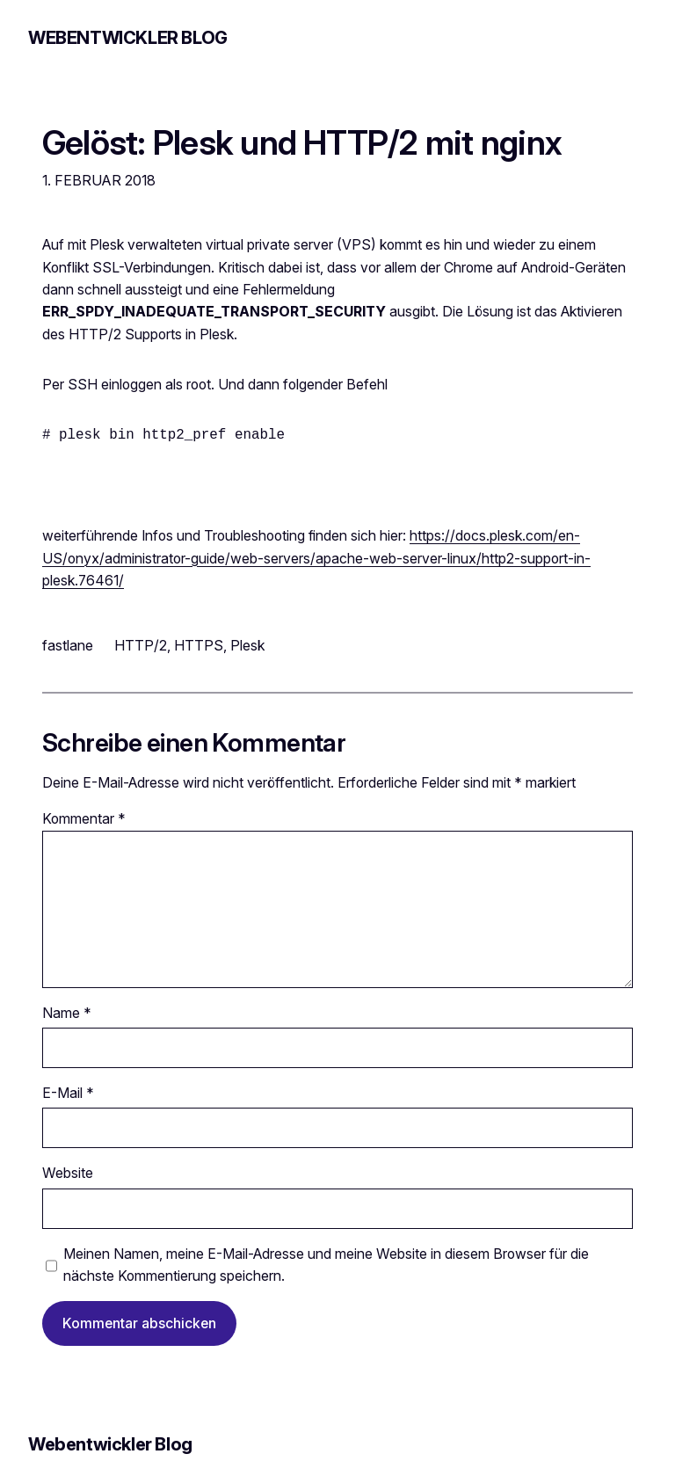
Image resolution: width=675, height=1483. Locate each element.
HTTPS (198, 645)
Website (67, 1173)
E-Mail (68, 1093)
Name (66, 1013)
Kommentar (84, 819)
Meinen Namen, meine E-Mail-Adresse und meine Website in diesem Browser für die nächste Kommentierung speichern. (326, 1265)
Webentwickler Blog (128, 37)
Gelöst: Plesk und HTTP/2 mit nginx (302, 143)
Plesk (247, 645)
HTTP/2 (140, 645)
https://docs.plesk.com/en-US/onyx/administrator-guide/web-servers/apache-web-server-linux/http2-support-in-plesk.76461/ (316, 558)
